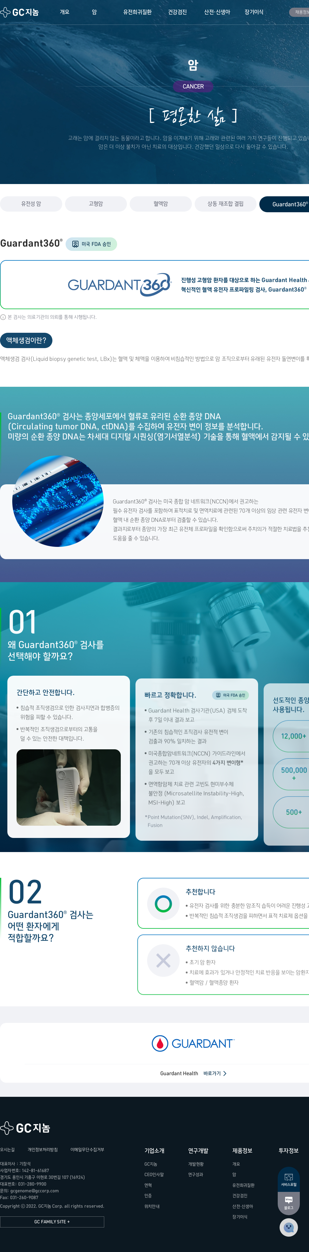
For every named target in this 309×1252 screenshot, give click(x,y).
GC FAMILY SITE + (52, 1221)
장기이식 (254, 12)
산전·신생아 (217, 12)
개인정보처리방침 (43, 1149)
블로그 (288, 1208)
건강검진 (177, 12)
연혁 (148, 1185)
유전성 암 (31, 203)
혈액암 (161, 203)
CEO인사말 (154, 1174)
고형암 (96, 203)
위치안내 (152, 1206)
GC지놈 (19, 12)
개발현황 (196, 1164)
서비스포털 (288, 1184)
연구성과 (195, 1174)
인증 (148, 1195)
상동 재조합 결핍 (225, 203)
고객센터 (289, 1227)
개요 (64, 12)
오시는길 (7, 1149)
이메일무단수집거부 (87, 1149)
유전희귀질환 (137, 12)
